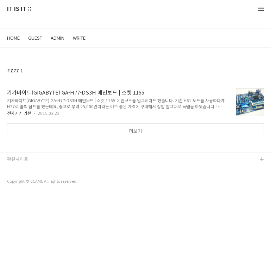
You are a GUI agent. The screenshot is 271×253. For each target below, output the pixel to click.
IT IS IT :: (19, 9)
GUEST (35, 37)
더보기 (135, 131)
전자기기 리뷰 (19, 113)
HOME (13, 37)
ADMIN (57, 37)
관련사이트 (17, 159)
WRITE (79, 37)
